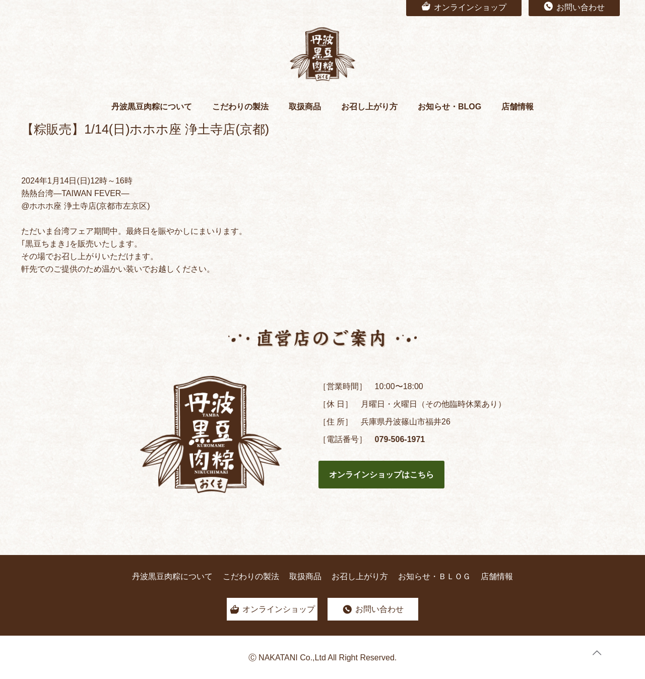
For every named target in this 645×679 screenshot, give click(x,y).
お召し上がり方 (360, 576)
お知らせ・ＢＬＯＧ (434, 576)
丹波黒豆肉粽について (172, 576)
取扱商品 (305, 576)
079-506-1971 (400, 439)
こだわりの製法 (251, 576)
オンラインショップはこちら (381, 474)
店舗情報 (497, 576)
